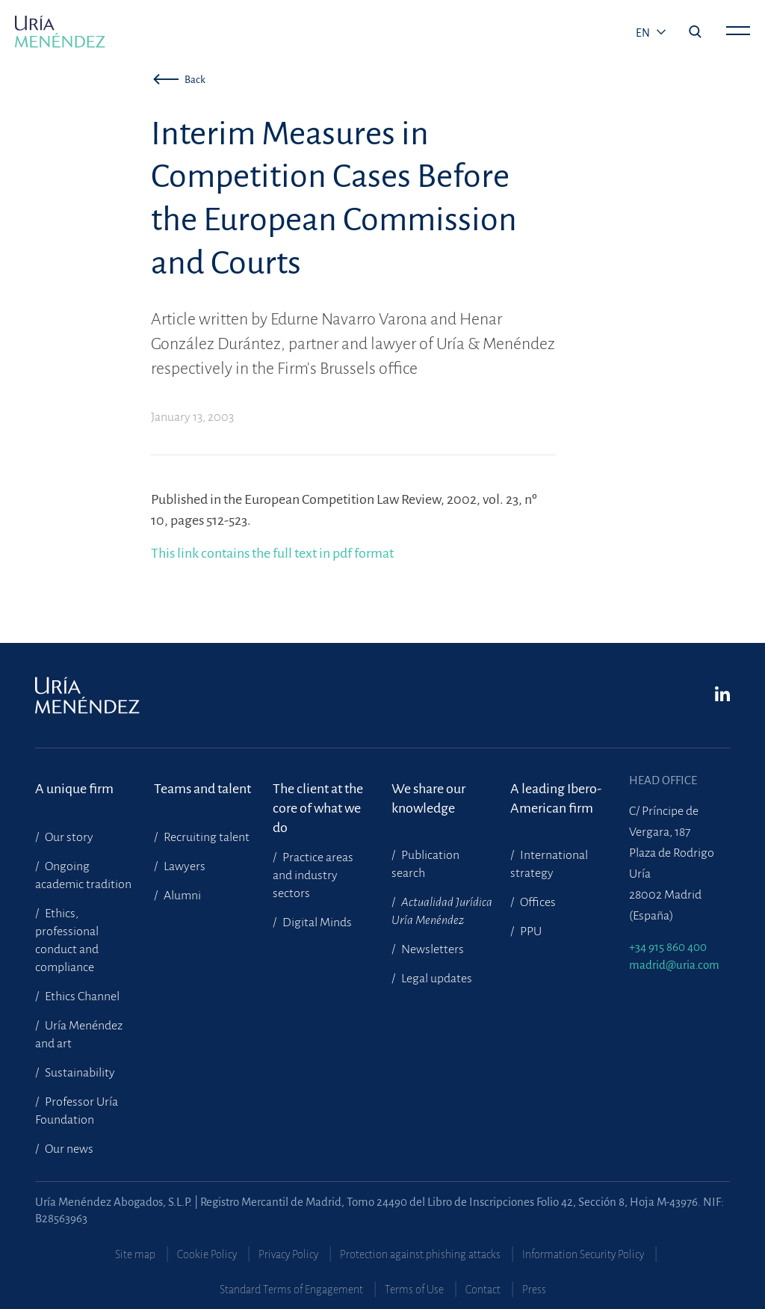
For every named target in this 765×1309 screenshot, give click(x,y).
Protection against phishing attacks (420, 1254)
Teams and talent (202, 788)
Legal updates (435, 978)
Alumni (181, 895)
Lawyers (183, 866)
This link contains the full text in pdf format (272, 553)
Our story (68, 837)
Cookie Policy (207, 1254)
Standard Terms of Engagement (291, 1290)
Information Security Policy (583, 1254)
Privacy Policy (288, 1254)
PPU (530, 931)
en (644, 33)
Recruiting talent (205, 837)
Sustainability (79, 1072)
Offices (537, 902)
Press (534, 1290)
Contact (483, 1290)
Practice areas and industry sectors (313, 875)
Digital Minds (316, 922)
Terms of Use (414, 1290)
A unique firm (74, 788)
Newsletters (431, 949)
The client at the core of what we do (318, 798)
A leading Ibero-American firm (555, 798)
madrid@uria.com (674, 964)
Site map (135, 1254)
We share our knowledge (428, 798)
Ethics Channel (81, 996)
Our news (68, 1149)
